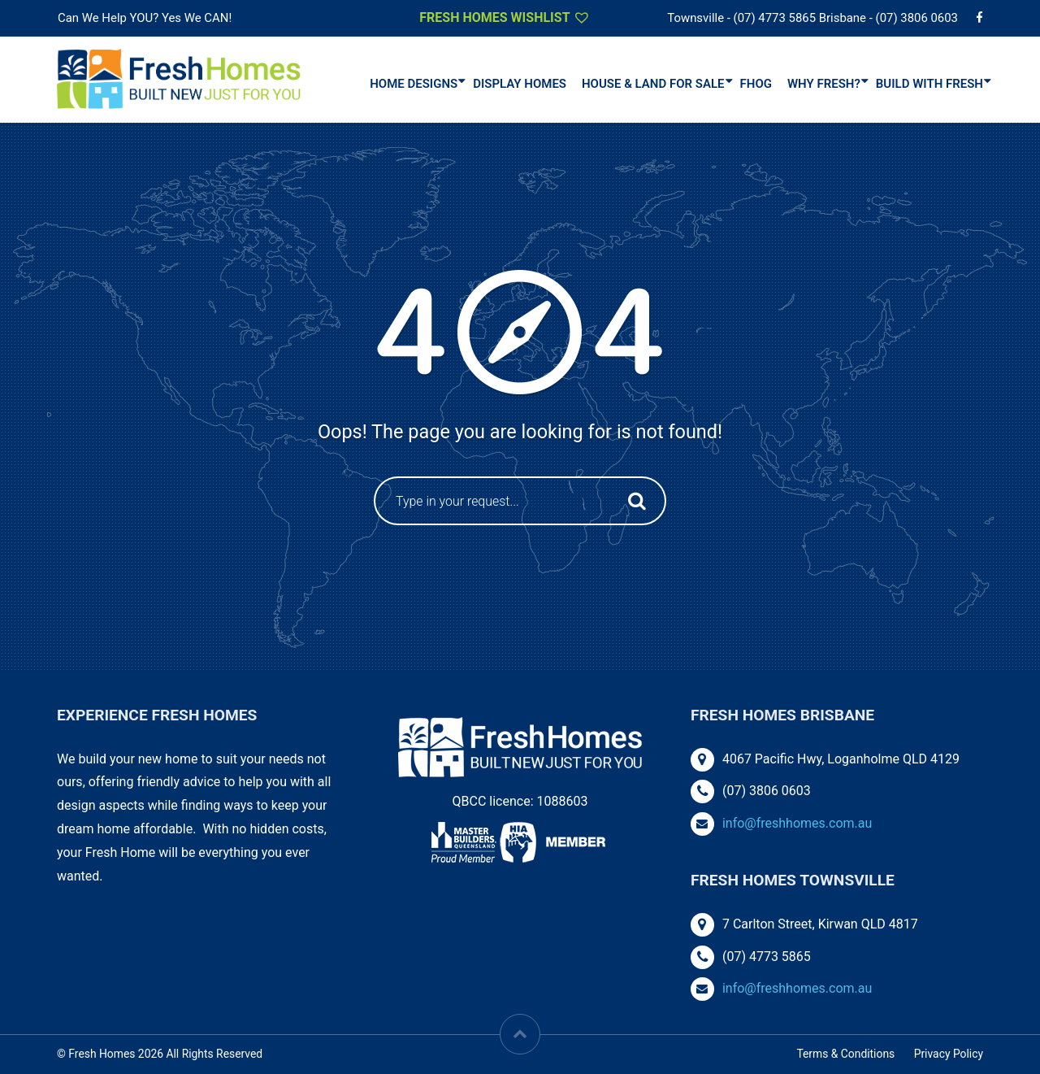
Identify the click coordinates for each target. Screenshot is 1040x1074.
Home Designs (413, 83)
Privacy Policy (948, 1053)
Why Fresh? (823, 83)
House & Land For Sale (653, 83)
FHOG (756, 83)
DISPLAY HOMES (519, 83)
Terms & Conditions (845, 1053)
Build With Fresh (929, 83)
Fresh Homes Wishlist (505, 17)
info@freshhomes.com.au (797, 823)
